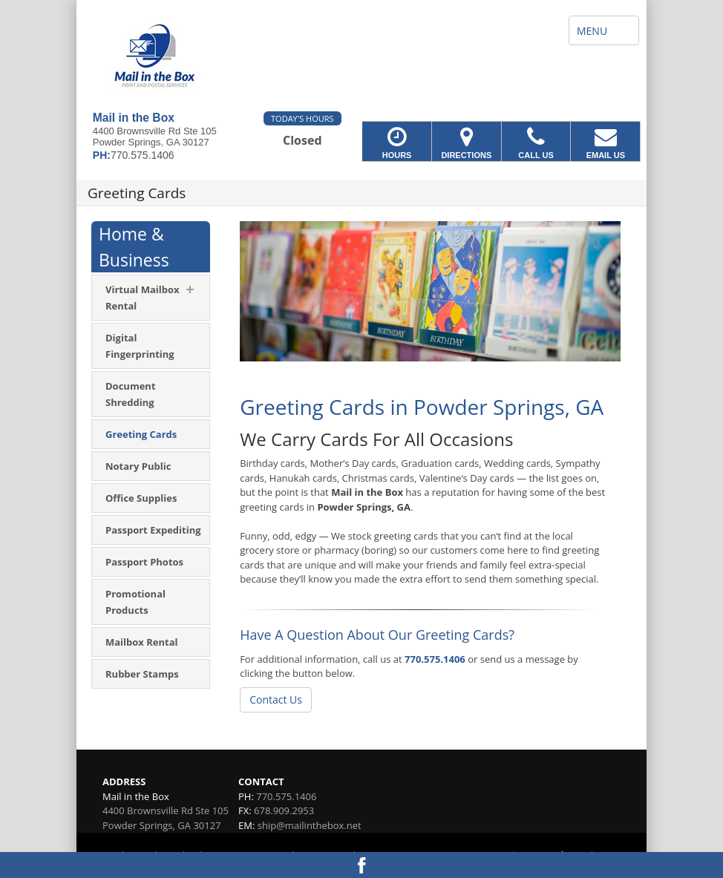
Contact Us (275, 699)
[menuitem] (150, 297)
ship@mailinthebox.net (310, 825)
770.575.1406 (435, 659)
